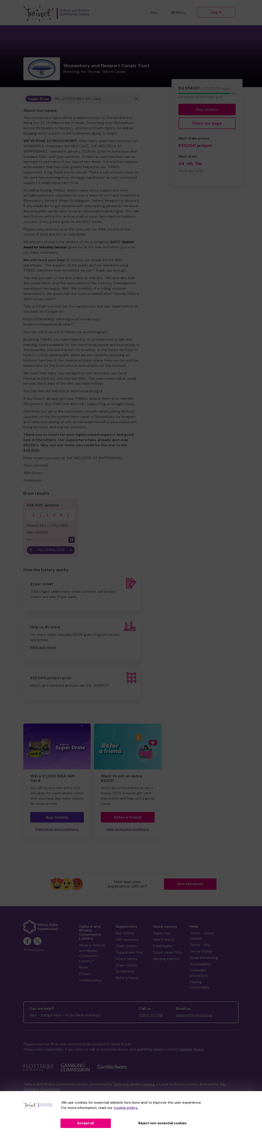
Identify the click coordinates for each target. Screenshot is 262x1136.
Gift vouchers (127, 939)
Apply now (162, 933)
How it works (126, 958)
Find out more (43, 647)
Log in (216, 12)
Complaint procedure (199, 973)
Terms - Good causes (201, 936)
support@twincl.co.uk (194, 1015)
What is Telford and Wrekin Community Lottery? (91, 953)
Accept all (85, 1123)
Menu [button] (179, 12)
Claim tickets (126, 946)
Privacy (85, 973)
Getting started (166, 958)
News (83, 967)
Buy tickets (207, 109)
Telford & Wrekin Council (134, 1084)
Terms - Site (200, 944)
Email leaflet (163, 946)
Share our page (207, 123)
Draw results (126, 965)
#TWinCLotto (33, 950)
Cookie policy (90, 980)
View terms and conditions (57, 829)
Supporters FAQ (129, 952)
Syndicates (125, 971)
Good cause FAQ (167, 952)
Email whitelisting (204, 957)
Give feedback (190, 883)
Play (154, 12)
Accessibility (200, 964)
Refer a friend (127, 817)
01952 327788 (151, 1015)
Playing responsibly (199, 985)
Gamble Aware (192, 1049)
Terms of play (201, 951)
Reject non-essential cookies (162, 1123)
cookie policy (126, 1107)
